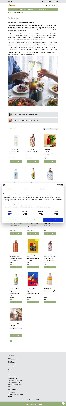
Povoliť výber (33, 220)
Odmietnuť (13, 220)
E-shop (14, 12)
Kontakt (9, 386)
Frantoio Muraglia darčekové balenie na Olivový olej (15, 151)
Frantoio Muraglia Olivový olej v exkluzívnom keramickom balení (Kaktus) (14, 292)
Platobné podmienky (12, 378)
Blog (9, 371)
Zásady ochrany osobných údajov (15, 382)
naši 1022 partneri (10, 195)
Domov (9, 12)
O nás (9, 374)
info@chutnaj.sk (46, 1)
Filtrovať (12, 129)
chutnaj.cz (37, 399)
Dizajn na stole (20, 12)
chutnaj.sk (29, 399)
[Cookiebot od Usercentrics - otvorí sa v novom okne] (57, 185)
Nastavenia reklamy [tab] (41, 188)
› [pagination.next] (14, 341)
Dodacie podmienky (12, 376)
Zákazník (55, 1)
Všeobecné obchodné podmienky (15, 384)
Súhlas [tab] (10, 188)
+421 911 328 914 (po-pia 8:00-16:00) (15, 394)
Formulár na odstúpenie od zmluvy (15, 380)
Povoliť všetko (53, 220)
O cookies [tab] (56, 188)
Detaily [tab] (25, 188)
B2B (47, 5)
